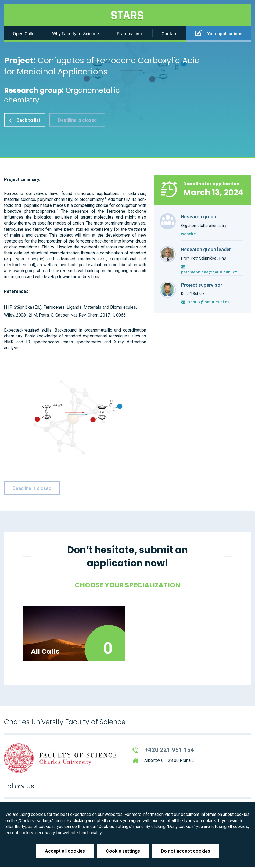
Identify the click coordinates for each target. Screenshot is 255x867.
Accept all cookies (65, 851)
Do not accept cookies (185, 851)
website (188, 234)
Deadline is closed (77, 120)
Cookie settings (123, 851)
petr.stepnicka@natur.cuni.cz (209, 272)
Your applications (218, 33)
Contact (169, 33)
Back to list (25, 120)
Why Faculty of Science (75, 33)
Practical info (130, 33)
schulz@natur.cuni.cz (208, 302)
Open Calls (23, 33)
